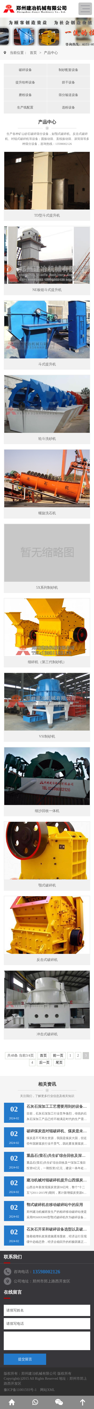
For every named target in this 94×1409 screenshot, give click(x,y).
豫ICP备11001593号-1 (20, 1390)
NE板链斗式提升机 (47, 290)
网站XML (47, 1390)
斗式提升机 (47, 364)
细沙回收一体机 (47, 811)
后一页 (44, 1062)
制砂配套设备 (68, 70)
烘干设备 (68, 82)
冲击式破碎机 (47, 1034)
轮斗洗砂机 (47, 439)
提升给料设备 (25, 82)
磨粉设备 (25, 95)
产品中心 (51, 53)
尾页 (59, 1062)
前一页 (58, 1055)
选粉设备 (68, 107)
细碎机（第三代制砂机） (47, 662)
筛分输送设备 (68, 95)
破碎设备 (25, 70)
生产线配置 (25, 107)
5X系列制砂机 (47, 587)
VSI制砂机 (47, 736)
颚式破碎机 (47, 885)
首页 (33, 53)
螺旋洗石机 (47, 513)
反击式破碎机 (47, 960)
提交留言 (25, 1359)
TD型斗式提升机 (47, 215)
